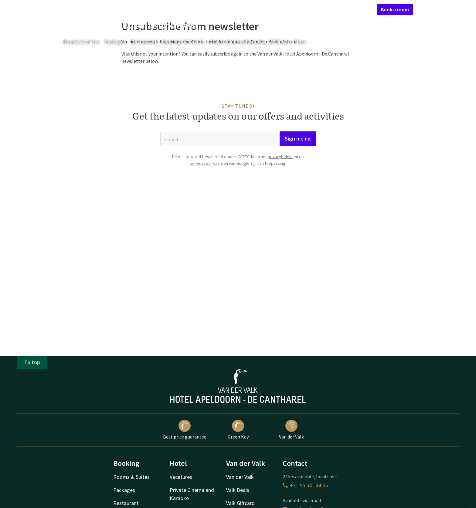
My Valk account (337, 9)
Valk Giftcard (240, 503)
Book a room (395, 9)
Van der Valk (291, 430)
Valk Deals (237, 489)
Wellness (279, 41)
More (304, 41)
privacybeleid (280, 156)
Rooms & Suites (81, 41)
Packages (115, 41)
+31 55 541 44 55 (305, 485)
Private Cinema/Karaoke (237, 41)
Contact (307, 9)
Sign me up (298, 138)
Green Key (238, 430)
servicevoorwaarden (209, 163)
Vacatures (181, 476)
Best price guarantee (184, 430)
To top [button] (32, 362)
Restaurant (144, 41)
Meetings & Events (183, 41)
